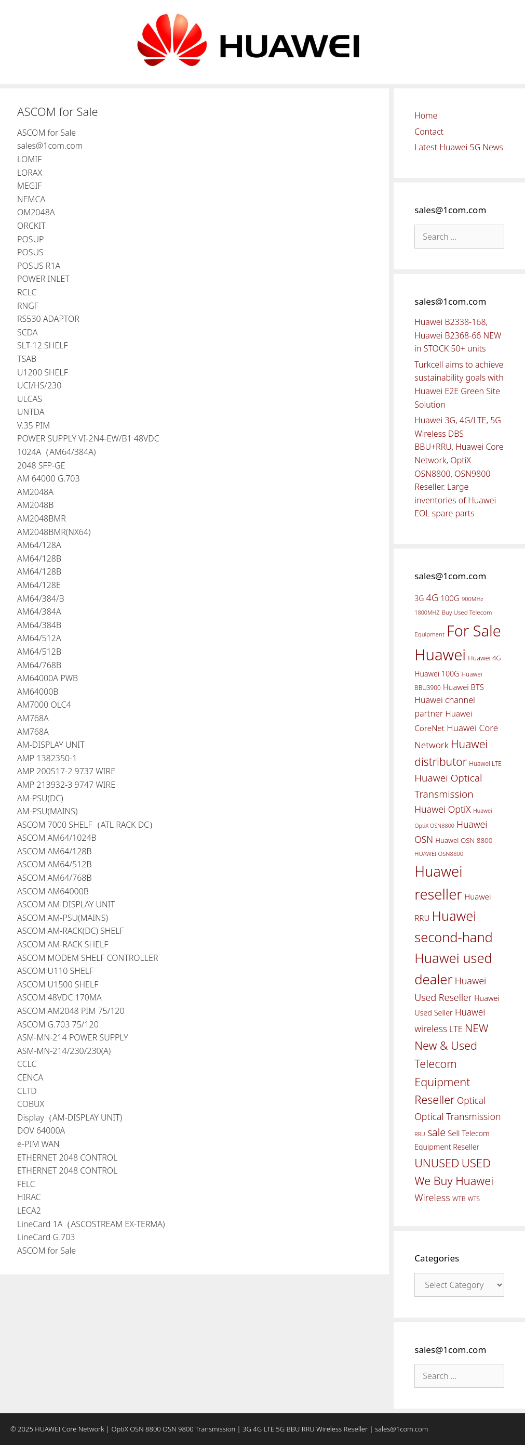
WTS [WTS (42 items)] (474, 1198)
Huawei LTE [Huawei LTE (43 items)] (485, 763)
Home (425, 115)
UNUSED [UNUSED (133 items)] (436, 1162)
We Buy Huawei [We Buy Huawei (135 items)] (453, 1180)
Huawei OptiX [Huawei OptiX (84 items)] (442, 809)
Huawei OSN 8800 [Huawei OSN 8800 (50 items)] (463, 840)
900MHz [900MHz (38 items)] (472, 599)
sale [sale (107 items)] (436, 1132)
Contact (428, 131)
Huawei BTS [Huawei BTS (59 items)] (463, 687)
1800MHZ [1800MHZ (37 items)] (426, 612)
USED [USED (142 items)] (476, 1163)
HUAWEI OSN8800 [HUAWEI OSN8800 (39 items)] (438, 853)
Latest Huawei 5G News (458, 147)
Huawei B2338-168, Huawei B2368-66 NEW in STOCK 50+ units (457, 335)
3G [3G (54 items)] (419, 598)
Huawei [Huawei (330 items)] (440, 654)
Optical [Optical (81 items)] (471, 1100)
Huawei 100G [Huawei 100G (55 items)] (436, 674)
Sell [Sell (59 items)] (454, 1133)
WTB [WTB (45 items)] (459, 1198)
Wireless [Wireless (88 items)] (432, 1197)
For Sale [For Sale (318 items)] (474, 630)
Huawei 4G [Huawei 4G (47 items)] (484, 657)
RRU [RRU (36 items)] (419, 1134)
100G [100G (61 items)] (449, 598)
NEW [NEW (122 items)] (477, 1028)
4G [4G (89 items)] (432, 597)
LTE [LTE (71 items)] (456, 1029)
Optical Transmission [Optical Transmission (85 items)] (457, 1116)
